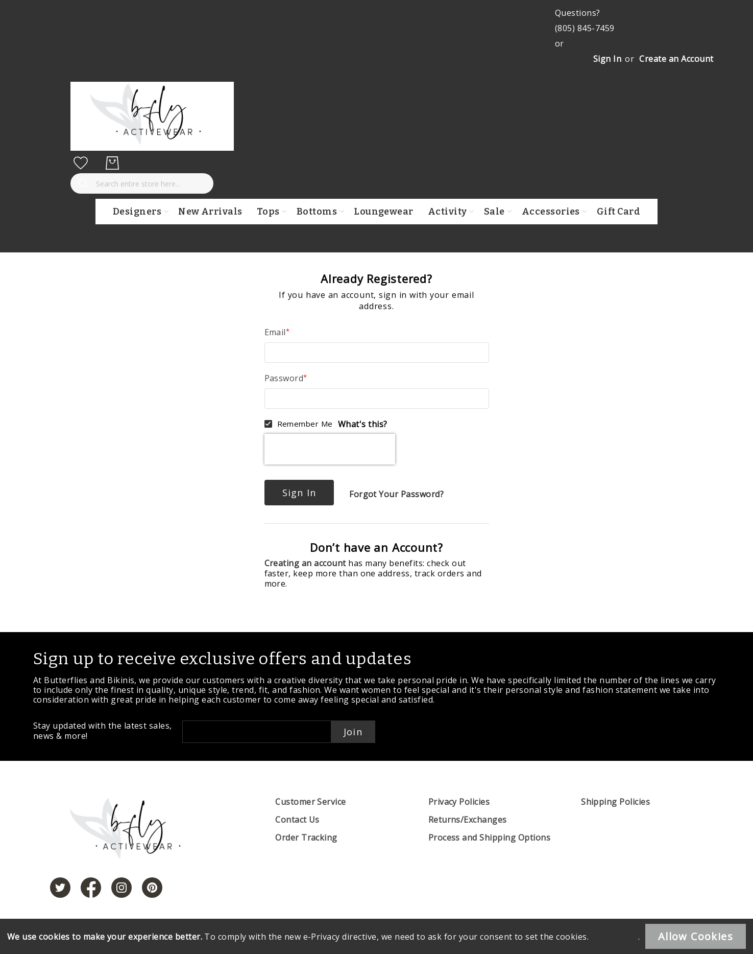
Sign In (607, 58)
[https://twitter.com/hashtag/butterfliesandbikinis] (60, 887)
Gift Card (618, 211)
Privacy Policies (459, 801)
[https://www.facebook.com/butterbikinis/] (91, 887)
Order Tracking (306, 837)
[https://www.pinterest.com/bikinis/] (152, 887)
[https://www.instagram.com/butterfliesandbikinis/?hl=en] (121, 887)
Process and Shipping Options (489, 837)
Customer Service (310, 801)
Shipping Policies (615, 801)
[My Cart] (112, 163)
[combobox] (141, 183)
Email (275, 332)
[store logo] (152, 147)
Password (284, 378)
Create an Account (676, 58)
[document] (376, 936)
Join (353, 732)
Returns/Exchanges (467, 819)
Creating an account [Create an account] (306, 563)
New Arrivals (210, 211)
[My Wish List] (80, 163)
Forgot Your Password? (396, 494)
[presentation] (329, 449)
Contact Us (297, 819)
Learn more (615, 936)
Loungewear (384, 211)
